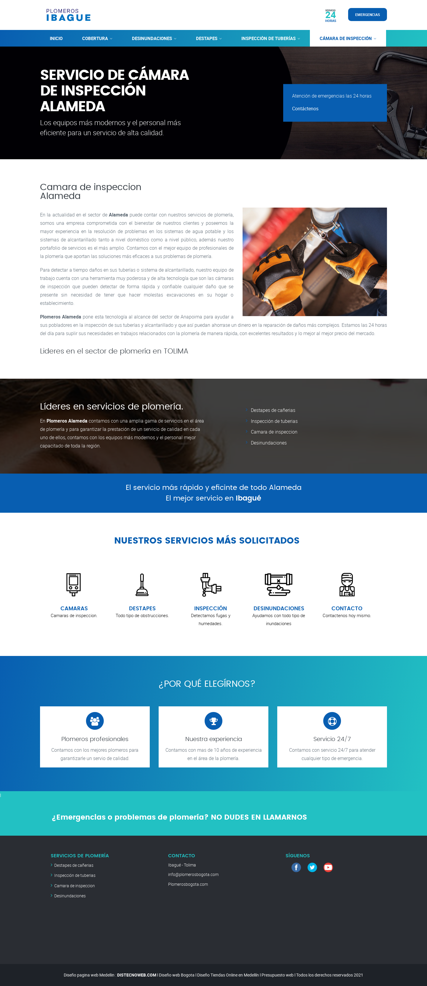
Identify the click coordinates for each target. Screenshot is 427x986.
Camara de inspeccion (274, 431)
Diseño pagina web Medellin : (90, 974)
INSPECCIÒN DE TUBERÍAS (268, 38)
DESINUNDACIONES (152, 38)
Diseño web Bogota (177, 974)
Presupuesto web (278, 974)
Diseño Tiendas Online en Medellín (228, 974)
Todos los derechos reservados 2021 (329, 974)
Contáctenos (305, 108)
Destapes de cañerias (273, 410)
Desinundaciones (269, 442)
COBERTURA (95, 38)
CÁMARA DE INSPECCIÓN (346, 38)
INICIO (56, 38)
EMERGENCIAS (367, 14)
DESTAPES (206, 38)
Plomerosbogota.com (188, 884)
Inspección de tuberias (274, 420)
